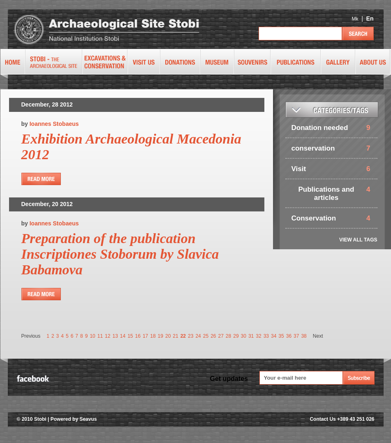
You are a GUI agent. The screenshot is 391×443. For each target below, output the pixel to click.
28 (228, 336)
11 (100, 336)
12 (107, 336)
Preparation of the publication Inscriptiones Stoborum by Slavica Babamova (120, 254)
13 (115, 336)
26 (213, 336)
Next (318, 336)
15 (130, 336)
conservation (313, 148)
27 (220, 336)
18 (152, 336)
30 (243, 336)
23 (190, 336)
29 (235, 336)
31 (251, 336)
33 (266, 336)
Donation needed (320, 128)
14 (122, 336)
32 (258, 336)
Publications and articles (326, 194)
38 (303, 336)
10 (92, 336)
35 (281, 336)
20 (168, 336)
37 (296, 336)
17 (145, 336)
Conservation (314, 218)
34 (273, 336)
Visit (299, 169)
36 (289, 336)
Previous (31, 336)
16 (138, 336)
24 (198, 336)
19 (160, 336)
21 (175, 336)
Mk (355, 19)
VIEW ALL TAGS (358, 240)
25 (205, 336)
